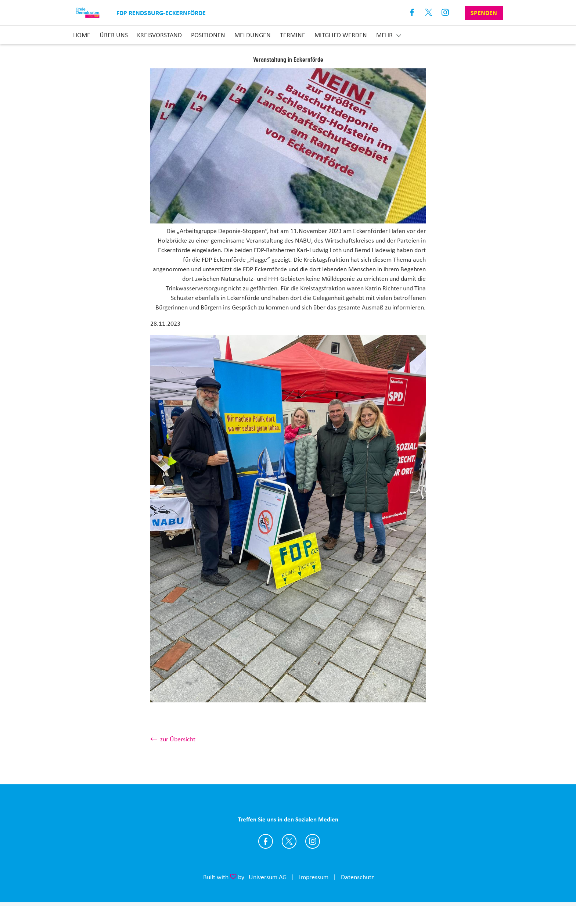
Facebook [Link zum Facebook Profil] (412, 12)
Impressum (313, 877)
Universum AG (268, 877)
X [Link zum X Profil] (429, 12)
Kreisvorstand (159, 35)
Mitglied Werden (340, 35)
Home (81, 35)
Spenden (484, 13)
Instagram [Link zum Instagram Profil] (445, 12)
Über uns (114, 35)
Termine (292, 35)
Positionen (208, 35)
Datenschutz (357, 877)
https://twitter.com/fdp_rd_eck (289, 841)
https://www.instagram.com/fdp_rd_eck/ (312, 841)
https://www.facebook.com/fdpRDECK (265, 841)
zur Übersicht (177, 739)
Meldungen (252, 35)
